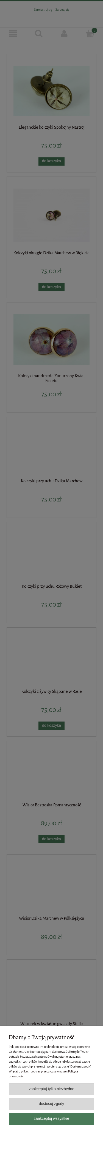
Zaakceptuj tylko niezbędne (51, 1089)
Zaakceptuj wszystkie (51, 1119)
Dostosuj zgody (51, 1104)
